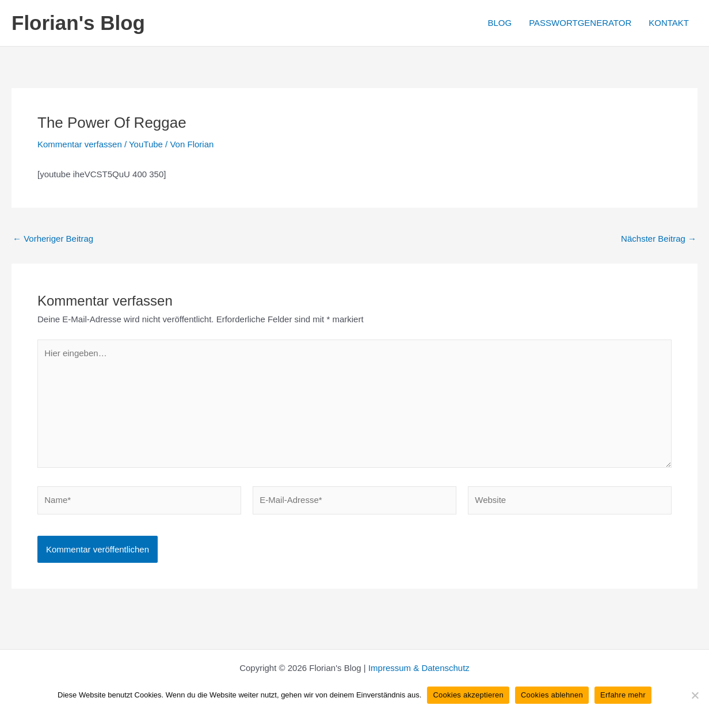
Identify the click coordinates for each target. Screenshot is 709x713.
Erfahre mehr (623, 695)
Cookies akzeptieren (468, 695)
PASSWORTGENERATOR (580, 23)
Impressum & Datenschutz (419, 668)
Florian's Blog (78, 23)
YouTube (146, 144)
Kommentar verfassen (79, 144)
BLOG (499, 23)
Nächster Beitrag (658, 238)
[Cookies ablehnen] (694, 695)
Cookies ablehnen (552, 695)
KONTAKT (669, 23)
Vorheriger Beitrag (53, 238)
